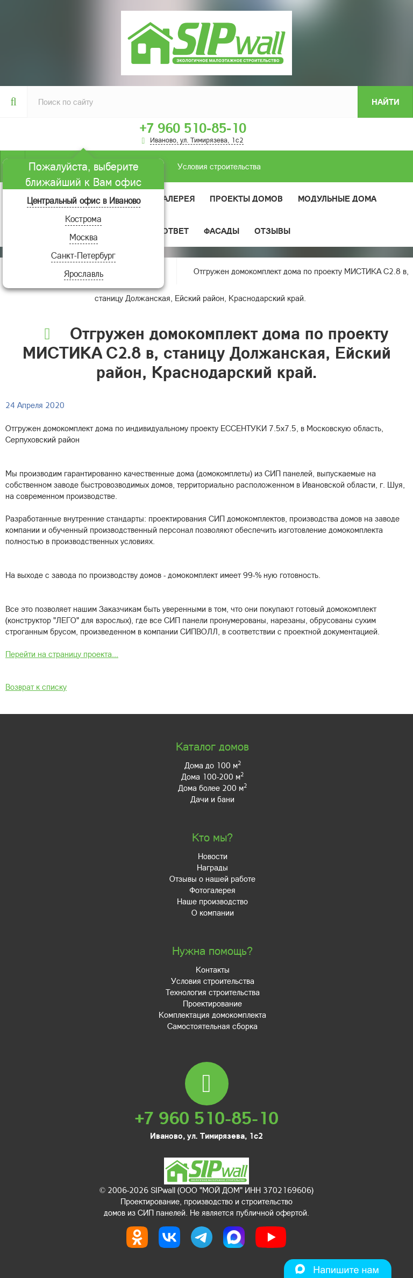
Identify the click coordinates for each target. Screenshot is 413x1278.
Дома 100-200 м (212, 776)
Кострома (83, 218)
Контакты (213, 969)
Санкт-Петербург (83, 255)
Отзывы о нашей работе (212, 878)
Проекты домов (246, 198)
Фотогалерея (165, 198)
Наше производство (212, 901)
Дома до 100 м (212, 765)
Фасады (221, 230)
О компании (212, 912)
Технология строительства (213, 992)
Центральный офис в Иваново (83, 200)
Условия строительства (143, 166)
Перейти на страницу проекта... (61, 654)
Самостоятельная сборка (212, 1026)
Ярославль (83, 273)
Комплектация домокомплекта (212, 1014)
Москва (83, 237)
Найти (386, 101)
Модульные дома (337, 198)
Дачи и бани (212, 799)
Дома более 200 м (212, 787)
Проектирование (212, 1003)
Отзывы (272, 230)
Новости (212, 856)
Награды (212, 867)
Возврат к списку (36, 686)
